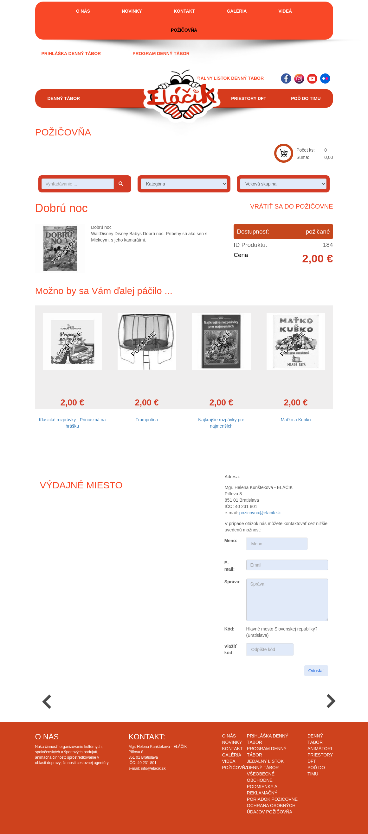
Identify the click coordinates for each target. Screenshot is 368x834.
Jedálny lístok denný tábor (228, 78)
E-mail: (229, 566)
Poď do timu (305, 98)
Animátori (319, 748)
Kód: (229, 628)
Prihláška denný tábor (71, 53)
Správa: (232, 581)
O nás (83, 11)
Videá (285, 11)
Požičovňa (184, 30)
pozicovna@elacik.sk (260, 512)
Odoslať (316, 670)
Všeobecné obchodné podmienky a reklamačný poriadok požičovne (272, 786)
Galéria (237, 11)
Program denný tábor (161, 53)
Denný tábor (64, 98)
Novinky (132, 11)
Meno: (230, 540)
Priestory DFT (248, 98)
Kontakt (184, 11)
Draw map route (97, 548)
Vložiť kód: (230, 649)
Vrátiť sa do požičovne (291, 206)
